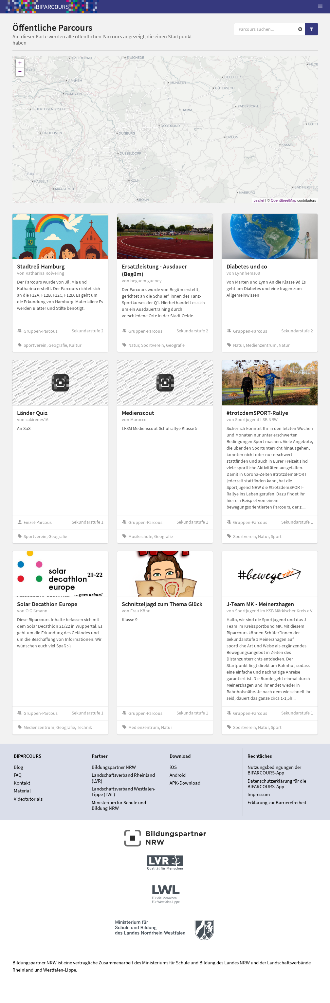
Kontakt (22, 783)
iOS (173, 767)
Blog (18, 767)
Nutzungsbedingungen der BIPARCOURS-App (274, 770)
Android (178, 775)
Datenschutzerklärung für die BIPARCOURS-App (277, 784)
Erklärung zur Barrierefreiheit (277, 802)
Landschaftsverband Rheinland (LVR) (123, 778)
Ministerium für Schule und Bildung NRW (119, 805)
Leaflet (258, 200)
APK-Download (185, 783)
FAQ (18, 775)
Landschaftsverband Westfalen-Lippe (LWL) (124, 792)
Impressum (259, 794)
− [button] (20, 72)
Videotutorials (28, 799)
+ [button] (20, 63)
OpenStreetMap (283, 200)
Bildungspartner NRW (114, 767)
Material (22, 791)
